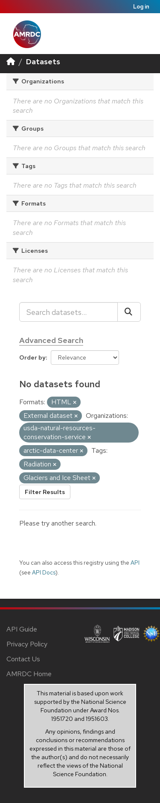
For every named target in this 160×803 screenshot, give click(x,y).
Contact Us (23, 658)
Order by (32, 357)
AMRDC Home (29, 673)
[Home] (10, 61)
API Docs (43, 572)
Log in (141, 6)
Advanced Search (51, 340)
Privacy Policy (26, 644)
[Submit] (129, 312)
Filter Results (45, 492)
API (135, 562)
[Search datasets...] (68, 312)
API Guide (21, 629)
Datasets (43, 61)
